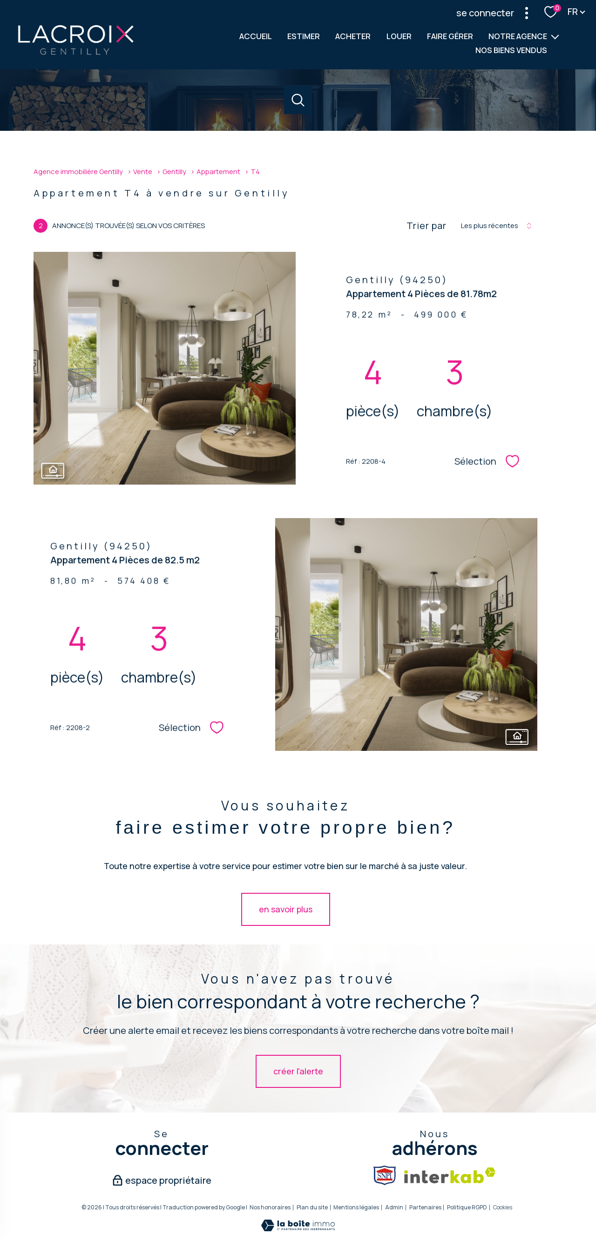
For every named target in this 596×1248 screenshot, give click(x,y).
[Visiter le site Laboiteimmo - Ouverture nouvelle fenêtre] (298, 1228)
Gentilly (174, 171)
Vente (142, 171)
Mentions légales (356, 1207)
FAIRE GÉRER (450, 36)
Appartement (218, 171)
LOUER (399, 36)
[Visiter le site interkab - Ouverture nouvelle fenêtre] (449, 1175)
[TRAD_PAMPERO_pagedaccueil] (76, 53)
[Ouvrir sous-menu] (555, 36)
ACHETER (353, 36)
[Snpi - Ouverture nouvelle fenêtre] (384, 1175)
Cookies (502, 1207)
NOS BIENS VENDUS (511, 50)
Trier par (426, 225)
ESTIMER (303, 36)
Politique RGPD (467, 1207)
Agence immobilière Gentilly (78, 171)
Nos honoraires (270, 1207)
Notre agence (517, 36)
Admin (394, 1207)
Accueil (255, 36)
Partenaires (425, 1207)
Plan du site (312, 1207)
